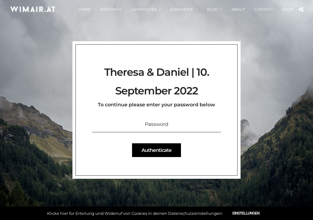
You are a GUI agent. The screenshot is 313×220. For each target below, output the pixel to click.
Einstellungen (245, 213)
